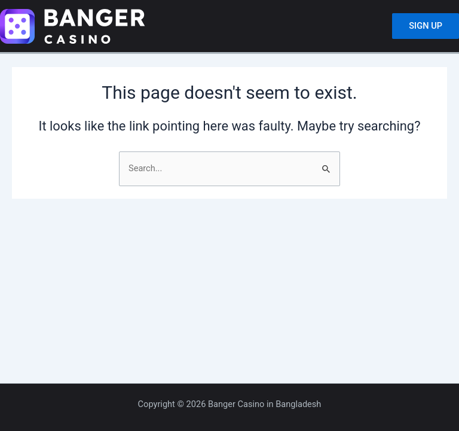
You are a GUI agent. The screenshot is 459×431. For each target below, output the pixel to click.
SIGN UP (425, 25)
